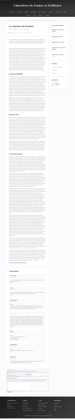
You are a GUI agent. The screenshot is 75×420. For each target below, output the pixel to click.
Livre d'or (40, 410)
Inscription (40, 15)
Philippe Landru (23, 32)
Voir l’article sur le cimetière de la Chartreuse (18, 262)
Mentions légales (57, 408)
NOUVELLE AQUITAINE (35, 20)
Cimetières (26, 11)
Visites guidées (12, 11)
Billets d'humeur (41, 406)
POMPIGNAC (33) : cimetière (58, 42)
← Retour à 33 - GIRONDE (57, 67)
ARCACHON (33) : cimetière (58, 54)
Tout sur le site (58, 11)
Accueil (8, 20)
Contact (34, 15)
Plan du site (28, 15)
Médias (64, 11)
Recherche (54, 73)
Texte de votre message (12, 378)
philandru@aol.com (11, 409)
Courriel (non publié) (11, 375)
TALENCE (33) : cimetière (57, 36)
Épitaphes (51, 11)
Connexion (47, 15)
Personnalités (33, 11)
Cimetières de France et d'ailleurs (37, 5)
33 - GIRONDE (43, 20)
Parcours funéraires (42, 11)
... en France (28, 20)
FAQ (55, 410)
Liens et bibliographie (42, 408)
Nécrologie (19, 11)
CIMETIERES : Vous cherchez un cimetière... (18, 20)
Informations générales (43, 404)
